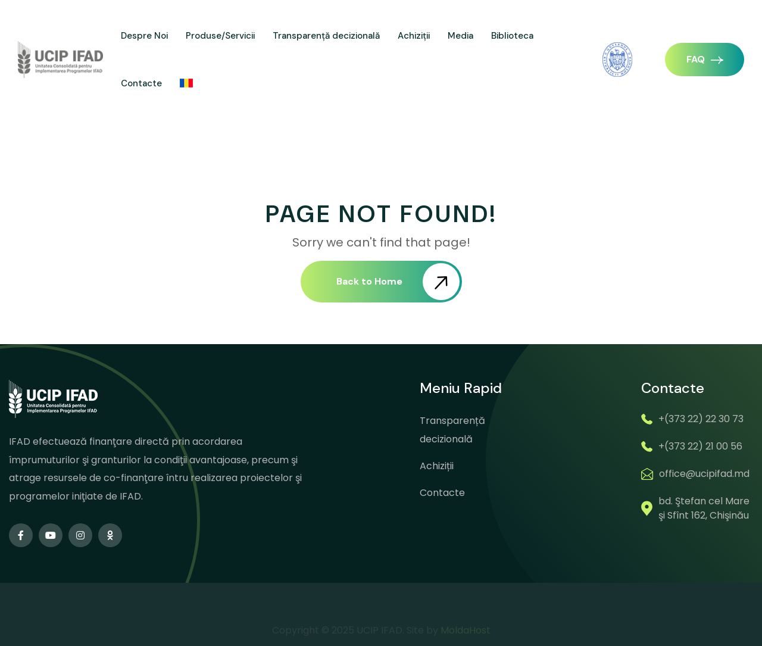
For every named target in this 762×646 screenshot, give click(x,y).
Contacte (141, 83)
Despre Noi (144, 36)
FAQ (704, 59)
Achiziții (414, 36)
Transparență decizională (326, 36)
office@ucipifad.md (704, 473)
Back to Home (398, 281)
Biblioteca (512, 36)
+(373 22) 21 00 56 (700, 446)
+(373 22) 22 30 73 (701, 419)
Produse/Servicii (220, 36)
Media (460, 36)
